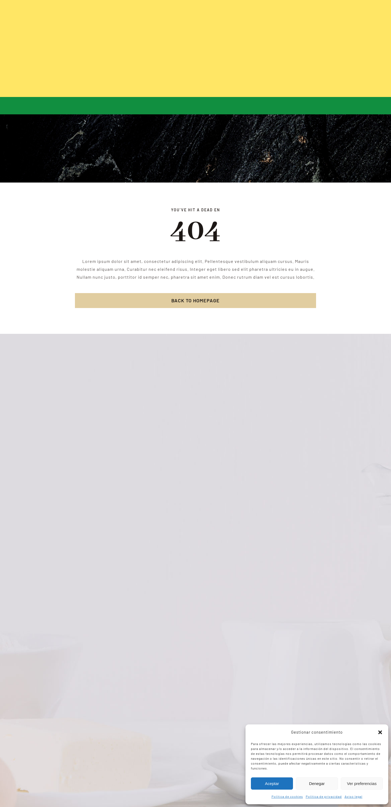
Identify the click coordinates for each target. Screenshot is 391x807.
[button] (380, 732)
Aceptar (272, 783)
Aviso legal (353, 796)
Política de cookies (287, 796)
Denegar (317, 783)
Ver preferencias (362, 783)
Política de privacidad (324, 796)
